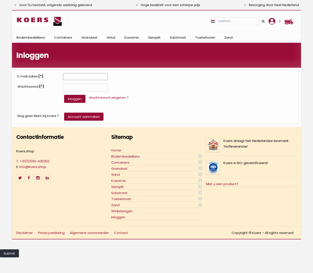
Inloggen (75, 99)
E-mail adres (30, 76)
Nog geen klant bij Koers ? (38, 116)
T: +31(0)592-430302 (32, 161)
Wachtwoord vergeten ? (108, 97)
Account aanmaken (84, 116)
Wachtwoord (30, 86)
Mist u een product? (222, 184)
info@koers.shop (32, 166)
